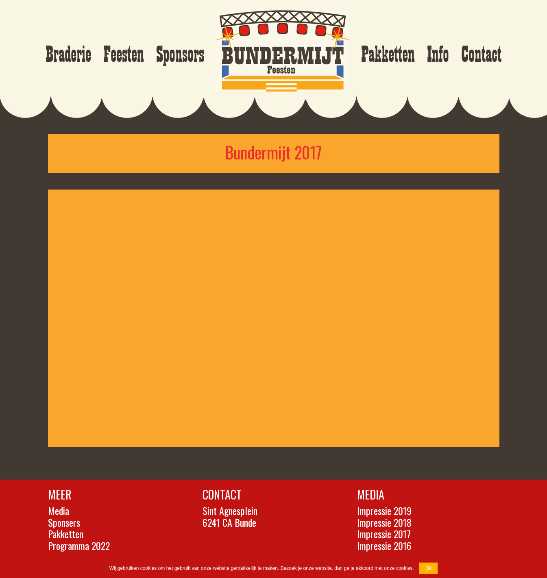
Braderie (68, 54)
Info (438, 54)
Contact (481, 54)
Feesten (123, 54)
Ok (428, 568)
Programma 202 (76, 545)
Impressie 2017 (384, 533)
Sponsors (180, 54)
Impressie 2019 (384, 510)
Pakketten (388, 54)
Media (58, 510)
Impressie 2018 (384, 522)
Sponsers (64, 522)
